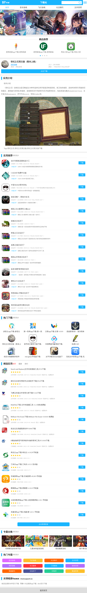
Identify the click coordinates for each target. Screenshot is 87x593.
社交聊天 (60, 7)
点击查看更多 (43, 524)
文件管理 (78, 7)
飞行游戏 (41, 7)
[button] (40, 55)
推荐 (14, 364)
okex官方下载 (42, 583)
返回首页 (43, 590)
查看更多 (15, 155)
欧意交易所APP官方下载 (10, 583)
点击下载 (44, 71)
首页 (7, 7)
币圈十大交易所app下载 (28, 583)
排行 (26, 364)
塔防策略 (14, 65)
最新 (20, 364)
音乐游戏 (23, 7)
